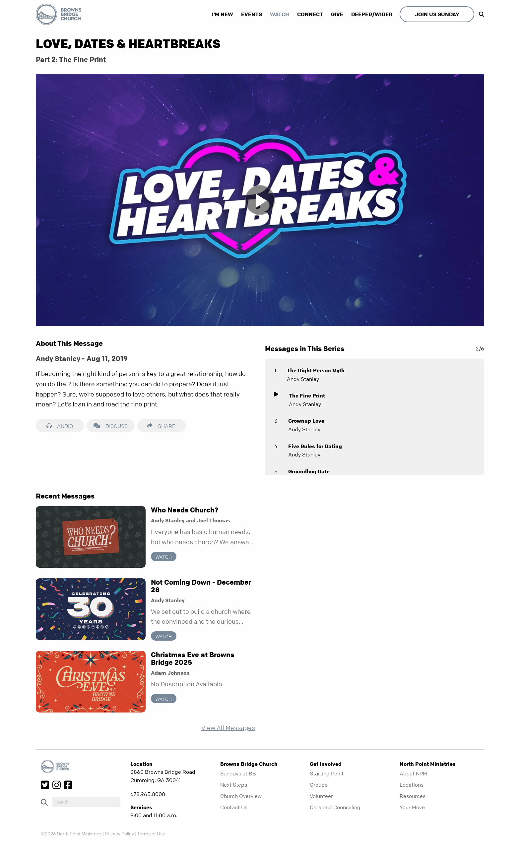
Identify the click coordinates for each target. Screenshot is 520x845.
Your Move (412, 807)
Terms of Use (151, 833)
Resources (412, 796)
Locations (411, 784)
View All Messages (228, 728)
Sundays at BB (238, 773)
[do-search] (86, 802)
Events (251, 14)
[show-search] (480, 14)
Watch (279, 14)
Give (337, 14)
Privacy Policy (119, 833)
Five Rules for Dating (315, 446)
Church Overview (241, 796)
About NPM (413, 773)
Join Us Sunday (437, 14)
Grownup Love (306, 420)
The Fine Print (307, 395)
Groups (318, 784)
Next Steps (233, 784)
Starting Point (327, 773)
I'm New (222, 14)
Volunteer (321, 796)
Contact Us (233, 807)
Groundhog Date (309, 471)
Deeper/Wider (371, 14)
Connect (310, 14)
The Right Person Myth (316, 370)
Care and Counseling (335, 807)
